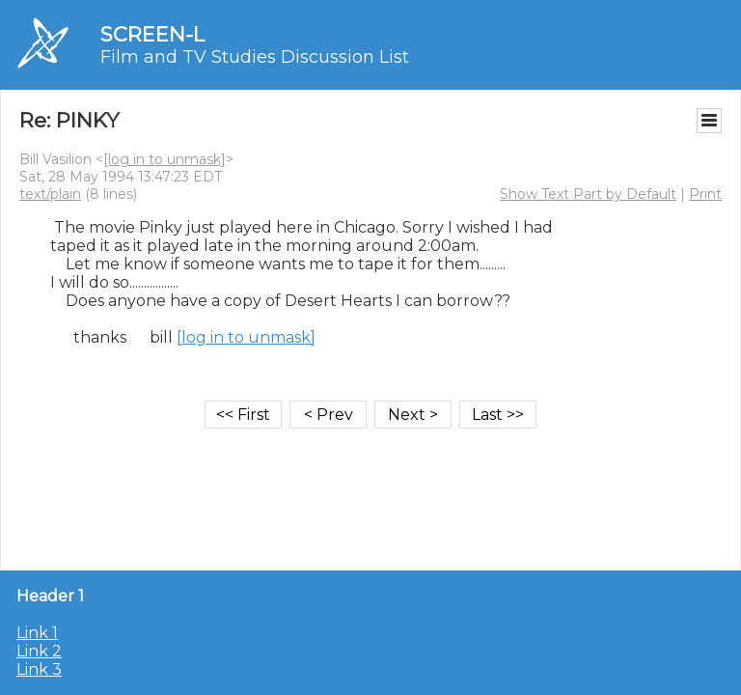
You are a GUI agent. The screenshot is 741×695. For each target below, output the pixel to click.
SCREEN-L (152, 34)
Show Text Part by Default (588, 194)
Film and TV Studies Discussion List (254, 57)
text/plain (50, 194)
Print (705, 194)
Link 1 (37, 633)
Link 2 (39, 651)
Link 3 (39, 669)
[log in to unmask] (164, 159)
